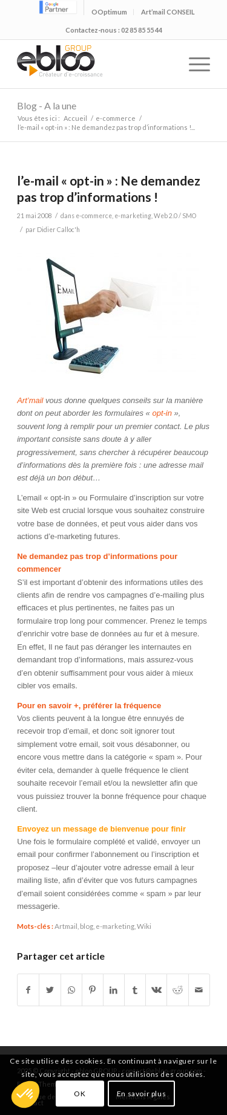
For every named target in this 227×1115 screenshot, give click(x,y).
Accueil (75, 118)
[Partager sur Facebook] (28, 990)
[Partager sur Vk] (156, 990)
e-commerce (116, 118)
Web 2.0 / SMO (175, 215)
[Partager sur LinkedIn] (114, 990)
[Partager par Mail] (199, 990)
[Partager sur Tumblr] (135, 990)
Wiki (144, 926)
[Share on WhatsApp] (71, 990)
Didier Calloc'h (58, 229)
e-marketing (132, 215)
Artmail (65, 926)
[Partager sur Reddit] (177, 990)
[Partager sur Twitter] (49, 990)
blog (86, 926)
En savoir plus (141, 1093)
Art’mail (31, 400)
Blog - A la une (46, 105)
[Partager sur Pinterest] (92, 990)
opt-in (162, 413)
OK (79, 1093)
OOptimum (109, 12)
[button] (25, 1094)
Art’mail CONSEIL (168, 12)
